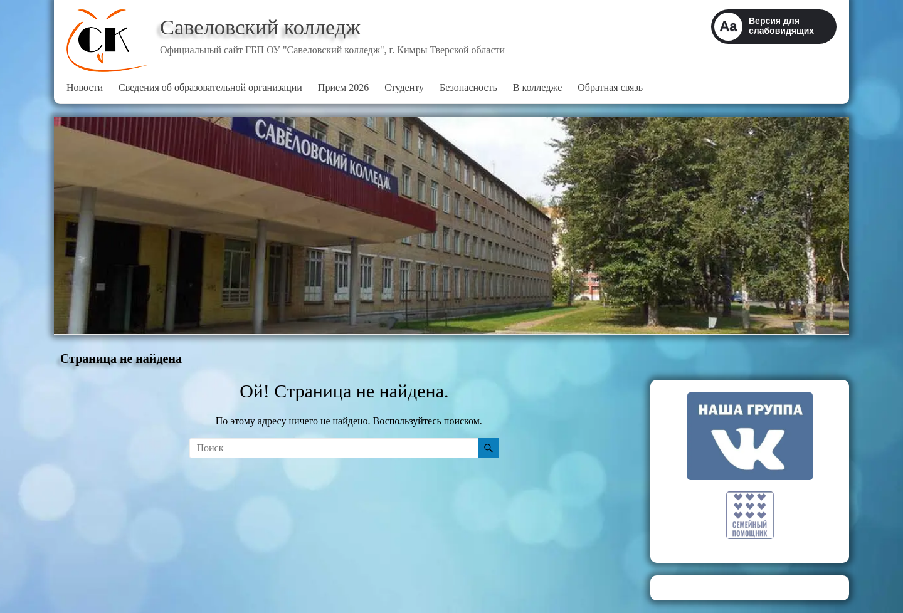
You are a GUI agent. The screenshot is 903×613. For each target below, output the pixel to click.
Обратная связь (610, 87)
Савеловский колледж (264, 26)
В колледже (537, 87)
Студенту (404, 87)
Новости (84, 87)
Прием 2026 (343, 87)
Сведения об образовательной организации (210, 87)
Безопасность (468, 87)
